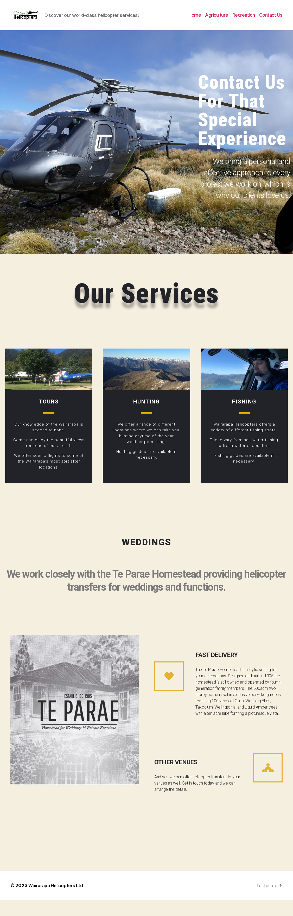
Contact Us (271, 23)
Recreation (243, 23)
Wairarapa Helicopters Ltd (58, 901)
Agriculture (216, 23)
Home (194, 23)
